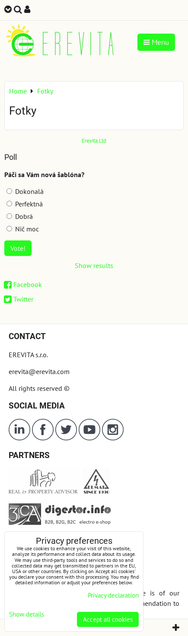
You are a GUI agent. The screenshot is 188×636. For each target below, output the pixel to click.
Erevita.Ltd (94, 140)
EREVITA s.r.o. (28, 354)
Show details (26, 614)
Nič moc (22, 228)
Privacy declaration (113, 595)
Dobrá (19, 216)
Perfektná (24, 204)
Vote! (17, 248)
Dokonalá (25, 191)
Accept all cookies (108, 619)
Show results (94, 265)
